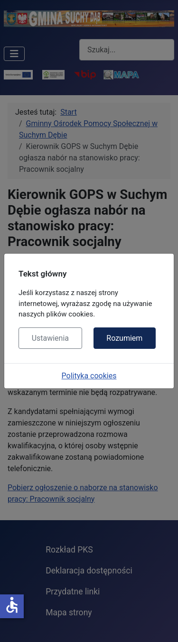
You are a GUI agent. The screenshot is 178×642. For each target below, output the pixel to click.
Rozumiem (124, 338)
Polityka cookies (89, 375)
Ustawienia (50, 338)
